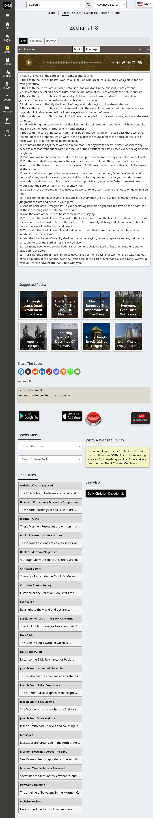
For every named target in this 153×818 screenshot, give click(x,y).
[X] (28, 371)
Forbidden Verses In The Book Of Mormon (47, 618)
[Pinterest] (49, 371)
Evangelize (91, 12)
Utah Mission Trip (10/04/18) (128, 343)
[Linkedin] (42, 371)
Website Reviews (31, 801)
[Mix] (63, 371)
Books (65, 12)
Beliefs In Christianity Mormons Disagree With (50, 502)
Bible (23, 41)
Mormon (51, 41)
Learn (51, 12)
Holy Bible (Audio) (32, 651)
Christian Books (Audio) (35, 585)
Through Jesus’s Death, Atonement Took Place (33, 307)
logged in (41, 395)
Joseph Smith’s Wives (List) (37, 718)
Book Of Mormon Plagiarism (38, 552)
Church (76, 12)
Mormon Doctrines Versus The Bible (43, 751)
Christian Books (30, 568)
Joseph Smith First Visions (37, 701)
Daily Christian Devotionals (106, 494)
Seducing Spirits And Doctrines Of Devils (65, 339)
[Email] (77, 371)
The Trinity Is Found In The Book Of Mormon (65, 307)
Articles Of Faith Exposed (36, 485)
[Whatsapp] (70, 371)
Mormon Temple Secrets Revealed (42, 768)
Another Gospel (33, 343)
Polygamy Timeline (32, 785)
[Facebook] (21, 371)
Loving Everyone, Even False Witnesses (128, 307)
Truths (116, 12)
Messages (92, 49)
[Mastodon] (56, 371)
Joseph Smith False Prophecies (40, 685)
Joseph (105, 12)
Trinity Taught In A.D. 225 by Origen (97, 341)
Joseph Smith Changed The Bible (41, 668)
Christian (36, 41)
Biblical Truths (29, 518)
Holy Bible (26, 635)
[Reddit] (35, 371)
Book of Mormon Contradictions (41, 535)
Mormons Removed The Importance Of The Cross (96, 307)
